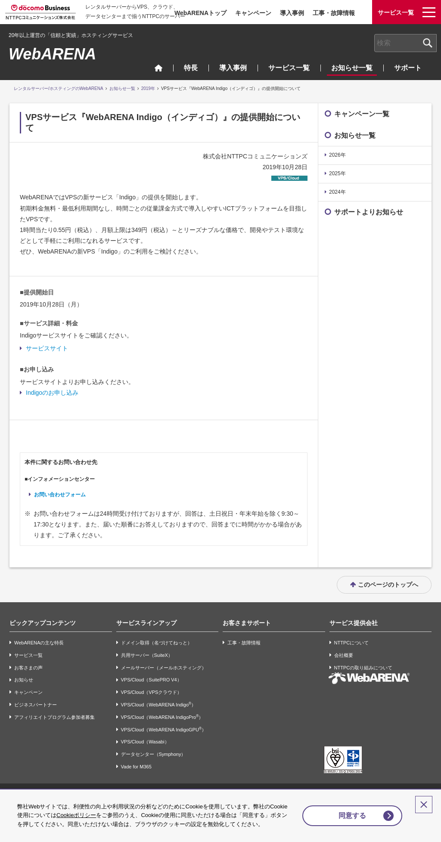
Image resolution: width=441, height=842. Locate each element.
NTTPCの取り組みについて (363, 667)
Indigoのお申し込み (52, 392)
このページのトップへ (388, 584)
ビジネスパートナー (35, 704)
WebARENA (52, 54)
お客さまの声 (28, 667)
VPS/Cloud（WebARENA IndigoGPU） (163, 729)
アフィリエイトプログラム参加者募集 (54, 717)
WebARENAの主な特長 (39, 642)
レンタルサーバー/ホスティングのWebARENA (58, 88)
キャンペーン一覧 (361, 114)
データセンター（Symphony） (153, 754)
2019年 (148, 88)
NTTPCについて (351, 642)
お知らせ (23, 680)
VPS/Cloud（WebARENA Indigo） (158, 704)
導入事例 (292, 12)
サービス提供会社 (353, 622)
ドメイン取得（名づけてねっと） (156, 642)
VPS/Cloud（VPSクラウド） (151, 692)
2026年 (337, 155)
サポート (408, 67)
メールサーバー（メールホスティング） (163, 667)
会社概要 (343, 655)
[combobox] (405, 43)
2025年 (337, 173)
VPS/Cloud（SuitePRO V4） (151, 680)
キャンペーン (253, 12)
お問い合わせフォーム (60, 495)
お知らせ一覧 (352, 67)
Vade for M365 (136, 766)
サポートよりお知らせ (368, 212)
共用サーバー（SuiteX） (147, 655)
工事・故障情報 (334, 12)
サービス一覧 (289, 67)
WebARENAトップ (200, 12)
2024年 (337, 192)
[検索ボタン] (427, 43)
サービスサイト (47, 348)
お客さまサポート (247, 622)
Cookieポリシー (93, 806)
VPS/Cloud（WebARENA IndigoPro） (162, 717)
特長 (191, 67)
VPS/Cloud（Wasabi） (145, 742)
